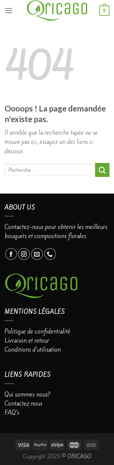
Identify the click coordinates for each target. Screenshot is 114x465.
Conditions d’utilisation (33, 349)
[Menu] (9, 10)
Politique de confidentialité (37, 331)
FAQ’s (12, 412)
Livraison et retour (27, 340)
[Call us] (50, 254)
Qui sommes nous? (27, 394)
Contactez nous (23, 403)
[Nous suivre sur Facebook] (11, 254)
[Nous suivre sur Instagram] (24, 254)
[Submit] (102, 170)
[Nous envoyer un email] (37, 254)
